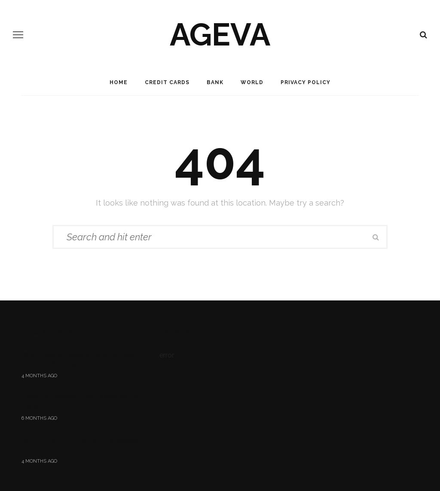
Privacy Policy (305, 82)
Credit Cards (167, 82)
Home (119, 82)
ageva (220, 34)
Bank (215, 82)
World (252, 82)
